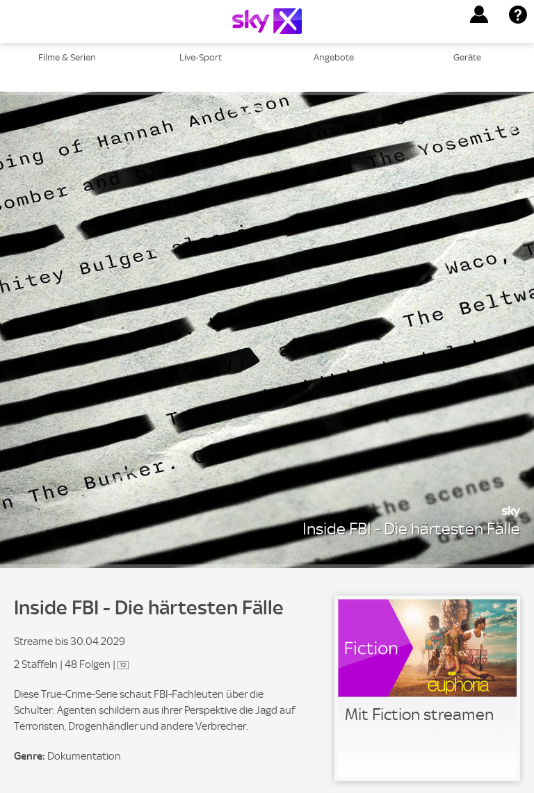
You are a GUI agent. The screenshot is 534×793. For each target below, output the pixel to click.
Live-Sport (200, 57)
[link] (427, 688)
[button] (479, 15)
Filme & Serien (67, 57)
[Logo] (267, 21)
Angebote (334, 57)
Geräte (467, 57)
